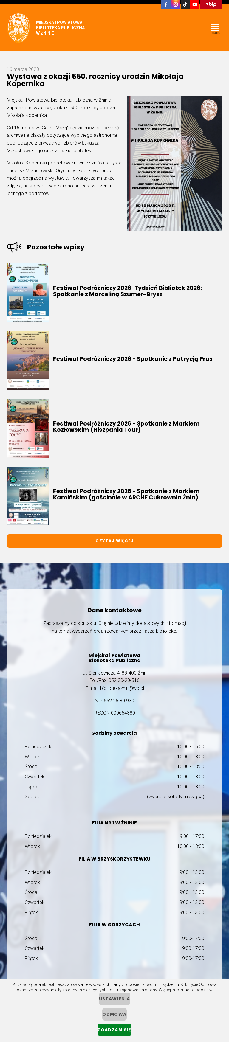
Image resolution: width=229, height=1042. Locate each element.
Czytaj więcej (114, 541)
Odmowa (114, 1014)
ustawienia (114, 999)
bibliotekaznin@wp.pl (122, 688)
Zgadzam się (114, 1030)
